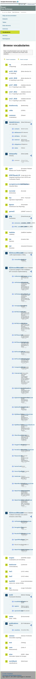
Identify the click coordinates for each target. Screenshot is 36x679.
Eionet (9, 12)
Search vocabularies (11, 59)
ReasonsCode (17, 456)
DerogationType (17, 527)
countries (17, 630)
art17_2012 (13, 92)
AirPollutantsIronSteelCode (17, 294)
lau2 (10, 576)
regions (16, 606)
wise (10, 654)
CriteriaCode (17, 373)
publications (13, 623)
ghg (10, 216)
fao (10, 198)
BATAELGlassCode (17, 311)
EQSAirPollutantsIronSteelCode (17, 397)
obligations (17, 144)
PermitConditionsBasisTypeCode (17, 449)
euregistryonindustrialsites (15, 184)
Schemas (5, 29)
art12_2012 (13, 71)
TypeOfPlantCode (17, 539)
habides (12, 232)
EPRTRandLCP (14, 175)
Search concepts (24, 59)
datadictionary (14, 122)
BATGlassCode (17, 335)
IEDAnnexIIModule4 (15, 513)
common (12, 115)
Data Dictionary (15, 12)
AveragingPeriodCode (17, 305)
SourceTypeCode (17, 471)
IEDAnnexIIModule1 (15, 253)
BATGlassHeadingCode (17, 342)
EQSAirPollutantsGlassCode (17, 388)
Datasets (5, 19)
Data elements (6, 25)
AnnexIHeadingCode (17, 259)
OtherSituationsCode (17, 435)
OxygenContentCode (17, 444)
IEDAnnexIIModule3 (15, 268)
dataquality (13, 154)
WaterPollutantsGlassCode (17, 490)
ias (10, 239)
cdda (11, 110)
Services (4, 35)
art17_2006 (13, 85)
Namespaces (6, 38)
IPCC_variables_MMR (17, 226)
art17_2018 (13, 99)
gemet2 (11, 211)
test (10, 642)
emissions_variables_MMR (17, 223)
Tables (4, 22)
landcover (12, 564)
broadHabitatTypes (17, 601)
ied (10, 246)
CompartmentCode (17, 367)
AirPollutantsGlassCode (17, 282)
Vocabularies (6, 32)
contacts (16, 129)
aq (10, 64)
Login (21, 4)
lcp (10, 588)
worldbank (13, 661)
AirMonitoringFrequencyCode (17, 276)
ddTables (17, 136)
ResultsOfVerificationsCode (17, 533)
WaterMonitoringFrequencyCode (17, 483)
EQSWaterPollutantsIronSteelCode (17, 424)
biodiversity (13, 105)
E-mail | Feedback (7, 673)
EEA (10, 2)
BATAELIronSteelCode (17, 323)
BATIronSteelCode (17, 351)
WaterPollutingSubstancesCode (17, 549)
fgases (11, 204)
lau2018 (12, 581)
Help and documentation (9, 15)
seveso (11, 636)
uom (10, 647)
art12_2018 (13, 78)
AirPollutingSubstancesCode (17, 521)
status (16, 148)
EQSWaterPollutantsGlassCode (17, 414)
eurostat (12, 191)
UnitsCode (17, 476)
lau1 (10, 571)
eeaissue (17, 139)
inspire (11, 558)
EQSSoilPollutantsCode (17, 407)
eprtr (11, 168)
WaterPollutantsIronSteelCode (17, 500)
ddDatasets (17, 132)
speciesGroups (17, 610)
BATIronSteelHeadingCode (17, 359)
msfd (11, 595)
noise (11, 616)
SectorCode (17, 466)
